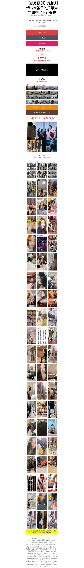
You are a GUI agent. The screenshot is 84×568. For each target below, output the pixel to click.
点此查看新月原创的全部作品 (42, 107)
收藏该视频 (42, 43)
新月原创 (36, 15)
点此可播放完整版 (42, 70)
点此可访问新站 (47, 532)
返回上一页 (42, 32)
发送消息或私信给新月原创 (42, 113)
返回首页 (42, 38)
